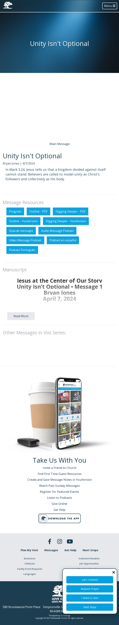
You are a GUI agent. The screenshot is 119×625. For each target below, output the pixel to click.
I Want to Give (89, 598)
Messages (51, 550)
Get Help (70, 550)
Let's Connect (90, 579)
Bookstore (29, 558)
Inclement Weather (89, 558)
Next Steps (89, 607)
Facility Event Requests (29, 568)
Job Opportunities (89, 563)
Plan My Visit (29, 550)
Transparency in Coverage (59, 615)
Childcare (29, 563)
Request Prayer (90, 589)
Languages (30, 574)
